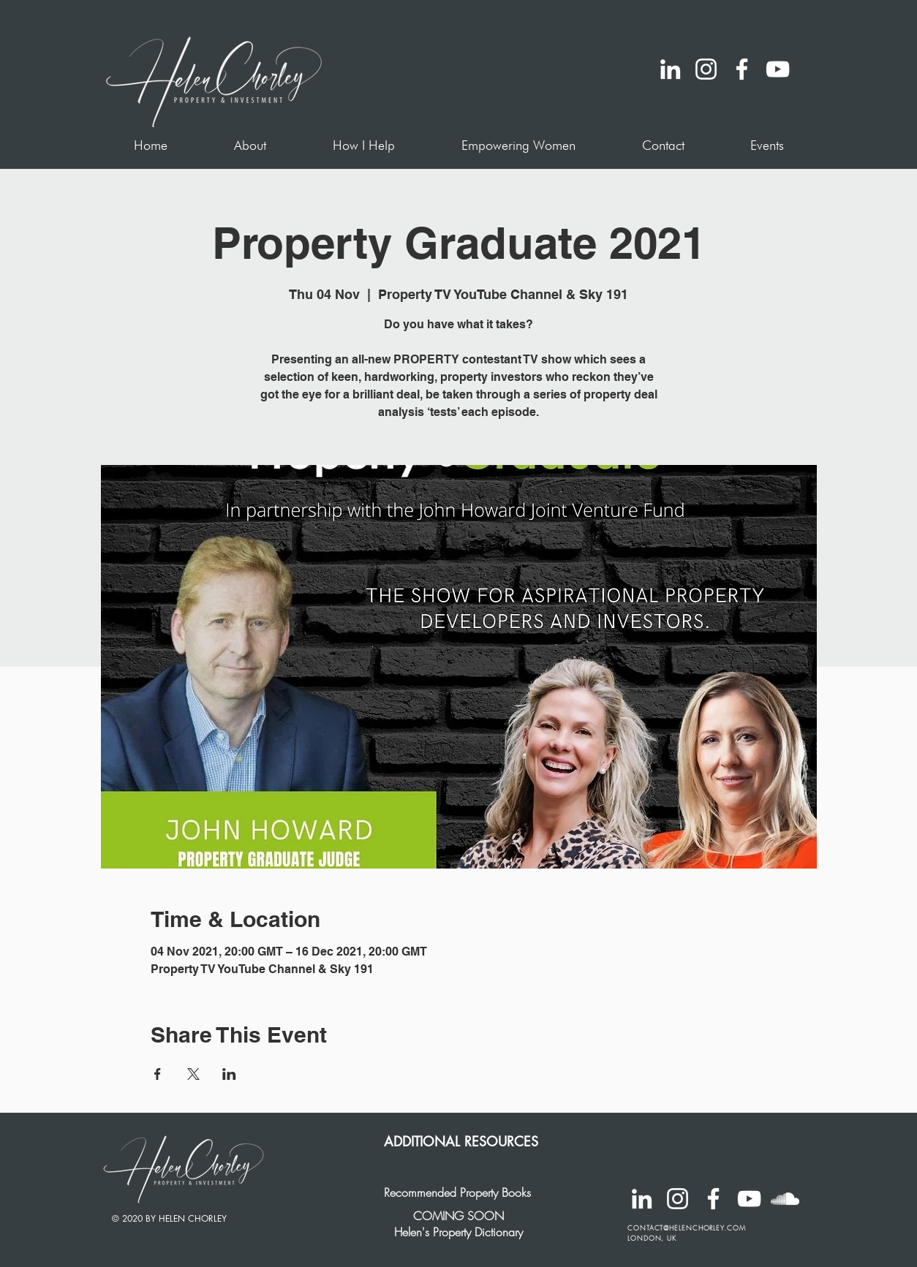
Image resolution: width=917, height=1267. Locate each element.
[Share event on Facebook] (158, 1074)
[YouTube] (777, 69)
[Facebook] (742, 69)
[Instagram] (706, 69)
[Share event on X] (193, 1074)
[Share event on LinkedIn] (229, 1074)
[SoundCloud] (785, 1198)
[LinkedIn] (670, 69)
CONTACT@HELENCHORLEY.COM (686, 1228)
